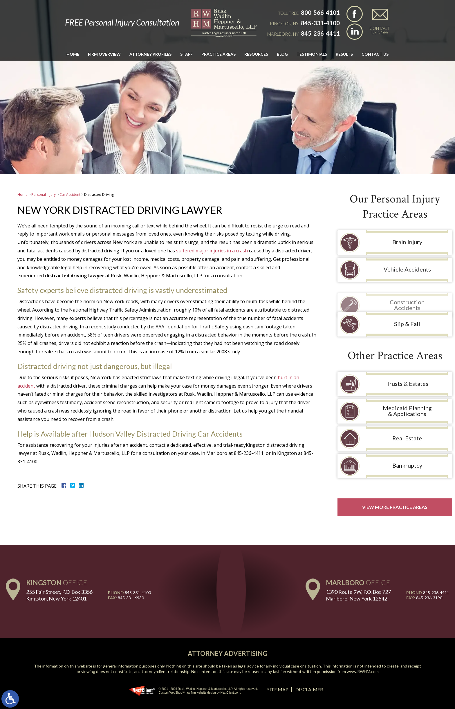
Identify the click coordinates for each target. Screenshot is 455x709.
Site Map (277, 689)
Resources (256, 54)
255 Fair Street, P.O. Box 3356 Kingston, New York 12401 (59, 595)
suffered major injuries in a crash (212, 250)
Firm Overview (104, 54)
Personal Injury (43, 194)
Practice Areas (218, 54)
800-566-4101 (320, 12)
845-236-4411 (320, 33)
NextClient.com (230, 692)
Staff (186, 54)
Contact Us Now (379, 30)
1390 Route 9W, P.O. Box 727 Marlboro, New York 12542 (358, 595)
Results (344, 54)
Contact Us (375, 54)
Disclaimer (309, 689)
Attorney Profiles (150, 54)
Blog (282, 54)
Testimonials (312, 54)
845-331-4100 (320, 22)
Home (72, 54)
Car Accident (69, 194)
